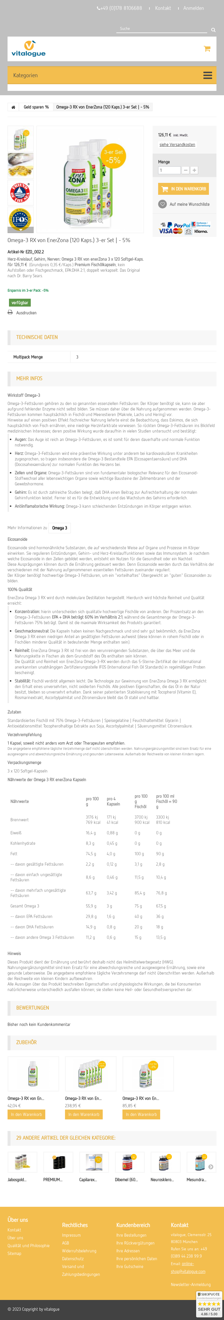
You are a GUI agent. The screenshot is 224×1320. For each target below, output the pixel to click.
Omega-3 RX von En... (26, 1098)
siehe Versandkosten (177, 144)
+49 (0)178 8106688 (119, 8)
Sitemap (14, 1253)
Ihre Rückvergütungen (135, 1242)
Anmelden (193, 8)
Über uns (15, 1237)
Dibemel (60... (126, 1179)
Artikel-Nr (16, 251)
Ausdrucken (26, 312)
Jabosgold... (17, 1179)
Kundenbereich (133, 1225)
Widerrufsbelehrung (79, 1250)
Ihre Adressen (128, 1250)
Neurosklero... (162, 1179)
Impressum (71, 1235)
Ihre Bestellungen (131, 1235)
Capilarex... (88, 1179)
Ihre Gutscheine (129, 1266)
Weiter (21, 230)
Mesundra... (196, 1179)
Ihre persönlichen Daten (136, 1258)
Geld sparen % (36, 106)
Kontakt (163, 8)
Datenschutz (73, 1258)
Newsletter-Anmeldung (191, 1284)
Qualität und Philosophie (29, 1245)
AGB (65, 1242)
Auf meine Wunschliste (189, 204)
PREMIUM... (52, 1179)
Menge (164, 161)
